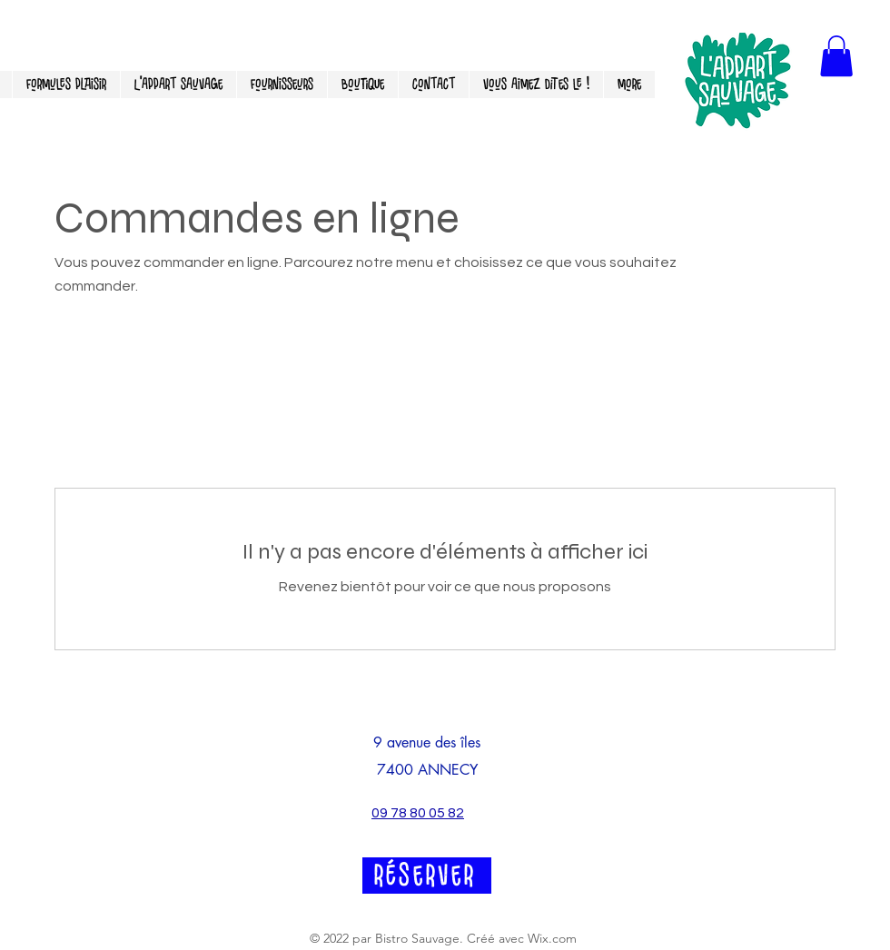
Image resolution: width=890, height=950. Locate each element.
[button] (836, 55)
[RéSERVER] (426, 875)
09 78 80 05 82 (417, 813)
